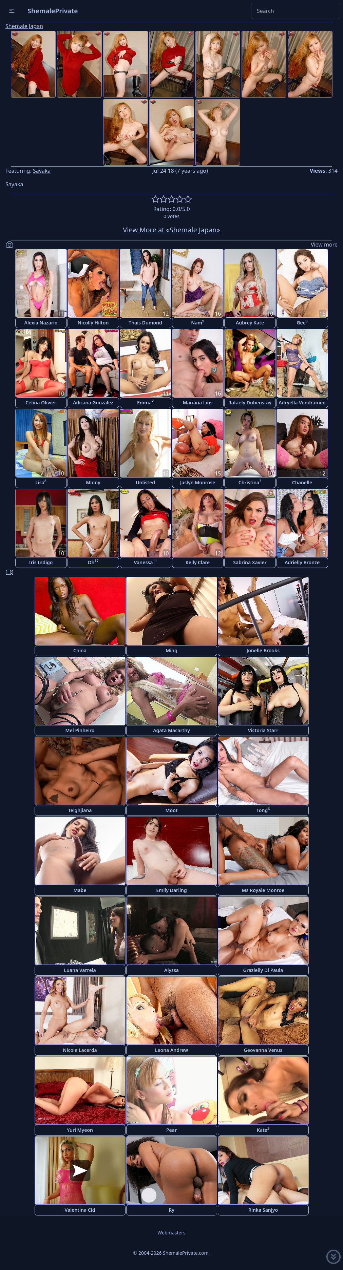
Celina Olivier (40, 402)
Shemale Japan (24, 26)
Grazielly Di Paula (263, 970)
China (80, 650)
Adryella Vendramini (302, 402)
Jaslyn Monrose (197, 482)
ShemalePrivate (53, 10)
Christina (250, 482)
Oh (93, 562)
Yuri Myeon (80, 1130)
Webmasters (171, 1232)
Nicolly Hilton (93, 322)
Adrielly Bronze (302, 562)
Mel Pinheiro (80, 730)
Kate (263, 1129)
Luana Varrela (80, 970)
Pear (171, 1130)
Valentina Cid (80, 1210)
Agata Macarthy (171, 730)
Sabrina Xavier (249, 562)
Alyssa (171, 970)
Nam (197, 322)
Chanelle (302, 482)
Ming (171, 650)
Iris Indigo (41, 562)
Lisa (40, 482)
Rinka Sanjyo (263, 1210)
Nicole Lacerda (80, 1050)
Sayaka (42, 170)
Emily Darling (171, 890)
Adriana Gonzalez (93, 402)
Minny (93, 482)
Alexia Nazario (41, 322)
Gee (302, 322)
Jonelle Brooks (263, 650)
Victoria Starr (263, 730)
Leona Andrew (171, 1050)
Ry (171, 1210)
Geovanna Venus (263, 1050)
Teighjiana (80, 810)
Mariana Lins (198, 402)
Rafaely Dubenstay (250, 402)
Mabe (79, 890)
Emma (145, 402)
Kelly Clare (198, 562)
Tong (263, 809)
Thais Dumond (145, 322)
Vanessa (145, 562)
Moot (172, 810)
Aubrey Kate (250, 322)
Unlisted (145, 482)
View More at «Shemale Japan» (171, 229)
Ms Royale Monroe (263, 890)
